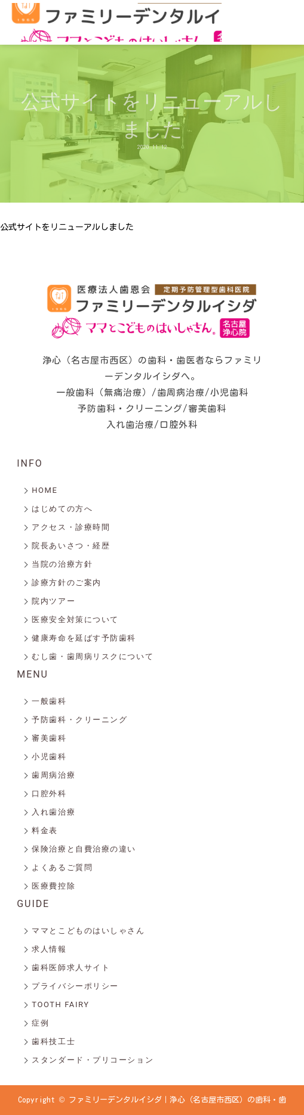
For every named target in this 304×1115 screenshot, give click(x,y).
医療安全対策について (75, 619)
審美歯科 (49, 738)
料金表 (45, 830)
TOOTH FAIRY (60, 1004)
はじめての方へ (62, 508)
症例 (40, 1022)
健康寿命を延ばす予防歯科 (84, 637)
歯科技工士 (53, 1041)
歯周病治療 (53, 775)
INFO (29, 463)
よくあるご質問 (62, 867)
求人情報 (49, 949)
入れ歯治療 (53, 811)
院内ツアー (53, 601)
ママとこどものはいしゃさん (88, 930)
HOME (44, 490)
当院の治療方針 (62, 564)
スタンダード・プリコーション (92, 1059)
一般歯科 (49, 701)
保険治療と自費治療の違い (84, 848)
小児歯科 (49, 756)
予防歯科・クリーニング (79, 719)
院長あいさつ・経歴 (71, 545)
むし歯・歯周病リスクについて (92, 656)
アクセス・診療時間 (71, 527)
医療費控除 (53, 885)
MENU (32, 674)
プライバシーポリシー (75, 986)
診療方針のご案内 (66, 582)
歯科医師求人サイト (71, 967)
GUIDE (33, 903)
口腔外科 (49, 793)
